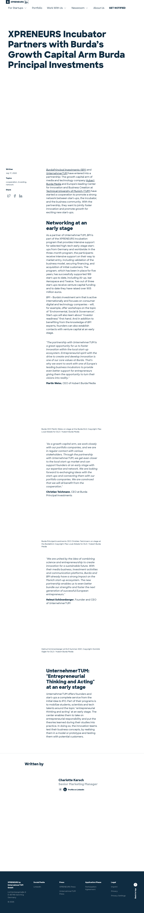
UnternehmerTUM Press (67, 892)
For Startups (17, 10)
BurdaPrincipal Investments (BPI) (66, 169)
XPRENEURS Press (67, 887)
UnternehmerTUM (56, 173)
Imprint (114, 887)
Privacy (114, 891)
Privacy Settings (118, 896)
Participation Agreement (90, 888)
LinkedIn (37, 887)
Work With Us (57, 10)
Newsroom (80, 10)
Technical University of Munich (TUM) (68, 191)
